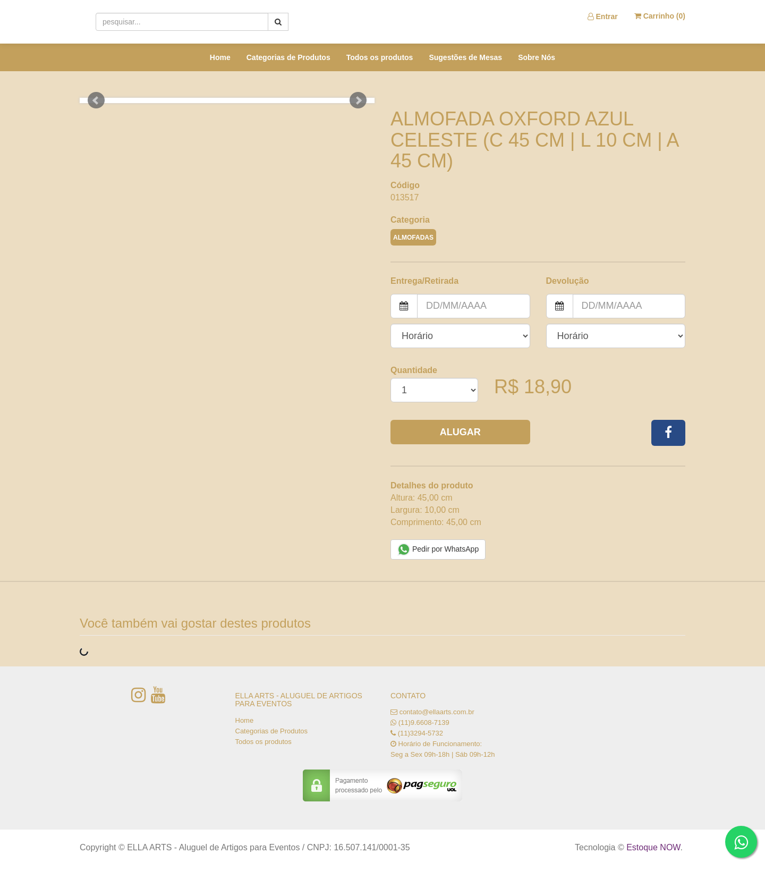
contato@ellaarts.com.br (437, 712)
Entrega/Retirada (424, 280)
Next (358, 100)
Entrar (603, 16)
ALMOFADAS (413, 237)
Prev (96, 100)
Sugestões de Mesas (465, 57)
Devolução (567, 280)
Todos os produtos (379, 57)
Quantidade (413, 370)
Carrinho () (659, 16)
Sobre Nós (536, 57)
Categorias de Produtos (288, 57)
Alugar (460, 432)
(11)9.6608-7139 (423, 722)
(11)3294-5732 (420, 733)
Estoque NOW (653, 847)
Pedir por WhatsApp (438, 549)
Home (220, 57)
